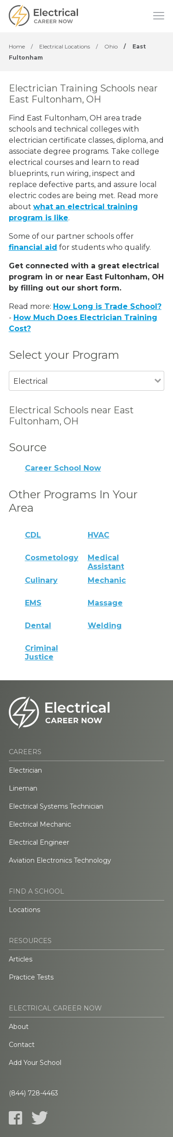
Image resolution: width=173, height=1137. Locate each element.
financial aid (33, 247)
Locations (24, 910)
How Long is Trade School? (107, 306)
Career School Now (63, 468)
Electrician (25, 770)
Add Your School (35, 1062)
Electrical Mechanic (40, 824)
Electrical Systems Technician (56, 806)
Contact (22, 1044)
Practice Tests (31, 977)
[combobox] (82, 393)
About (19, 1026)
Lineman (23, 788)
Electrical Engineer (39, 842)
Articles (20, 959)
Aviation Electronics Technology (60, 860)
